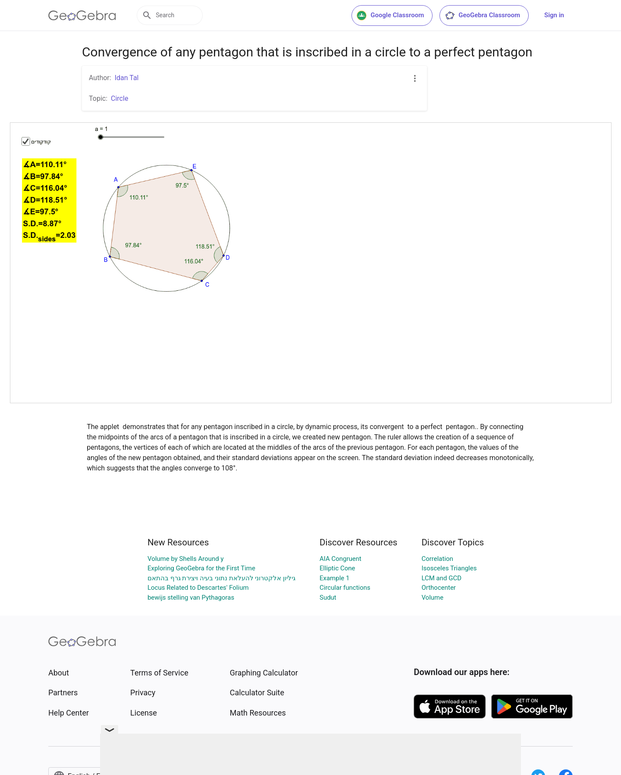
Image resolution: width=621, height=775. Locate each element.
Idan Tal (127, 78)
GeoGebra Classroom (482, 15)
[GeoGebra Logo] (82, 15)
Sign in (554, 15)
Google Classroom (390, 15)
